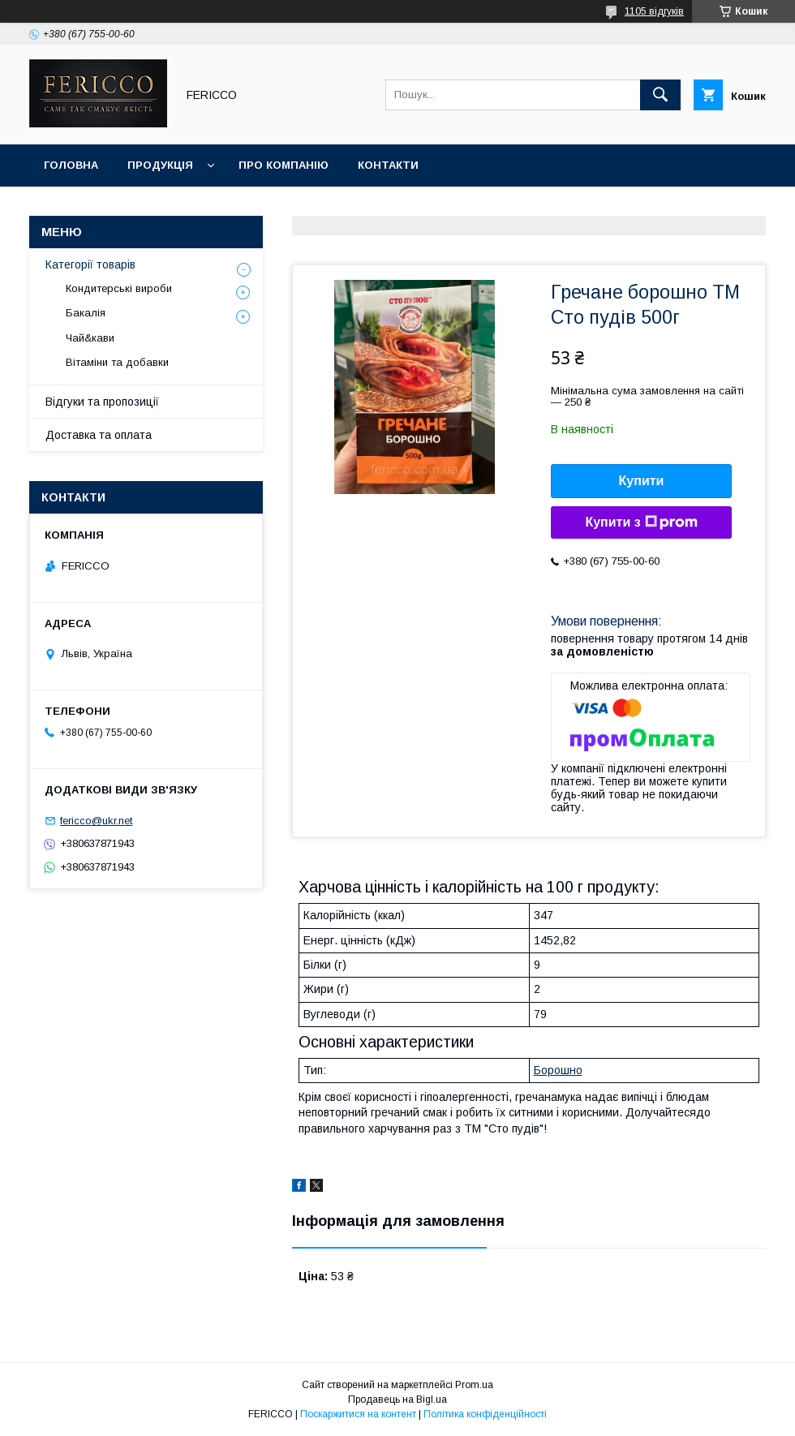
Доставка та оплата (98, 434)
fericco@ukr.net (96, 821)
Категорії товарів (90, 264)
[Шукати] (660, 95)
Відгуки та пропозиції (102, 401)
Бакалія (85, 313)
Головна (71, 165)
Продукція (160, 165)
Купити (641, 481)
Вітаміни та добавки (117, 362)
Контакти (388, 165)
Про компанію (283, 165)
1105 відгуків (654, 11)
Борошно (558, 1070)
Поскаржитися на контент (358, 1414)
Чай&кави (90, 338)
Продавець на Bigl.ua (397, 1399)
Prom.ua (474, 1385)
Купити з (641, 522)
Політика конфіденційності (485, 1414)
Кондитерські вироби (119, 288)
